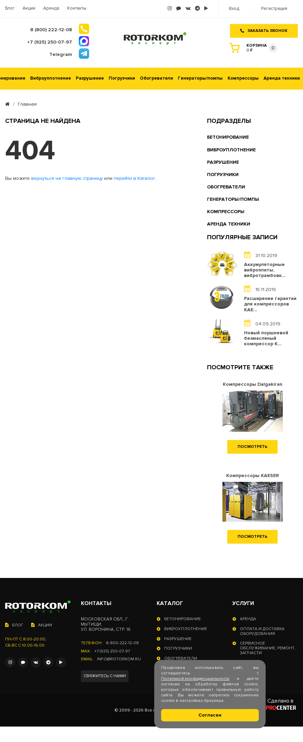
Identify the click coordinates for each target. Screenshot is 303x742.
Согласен (209, 715)
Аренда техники (282, 77)
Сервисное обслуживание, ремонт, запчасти (267, 647)
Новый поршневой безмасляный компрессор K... (266, 337)
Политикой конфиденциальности (195, 678)
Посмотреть (252, 445)
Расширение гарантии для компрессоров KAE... (270, 303)
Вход (234, 8)
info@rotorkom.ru (119, 658)
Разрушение (90, 77)
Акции (29, 8)
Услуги (243, 602)
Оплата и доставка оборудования (262, 630)
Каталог (170, 602)
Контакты (76, 8)
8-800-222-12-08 (122, 642)
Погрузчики (122, 77)
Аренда (51, 8)
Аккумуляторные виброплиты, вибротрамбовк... (265, 269)
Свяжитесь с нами (105, 674)
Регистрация (274, 8)
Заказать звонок (264, 30)
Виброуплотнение (50, 77)
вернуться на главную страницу (67, 178)
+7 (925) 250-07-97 (112, 650)
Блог (10, 8)
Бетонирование (182, 618)
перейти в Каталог (134, 178)
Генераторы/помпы (200, 77)
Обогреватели (156, 77)
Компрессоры (243, 77)
